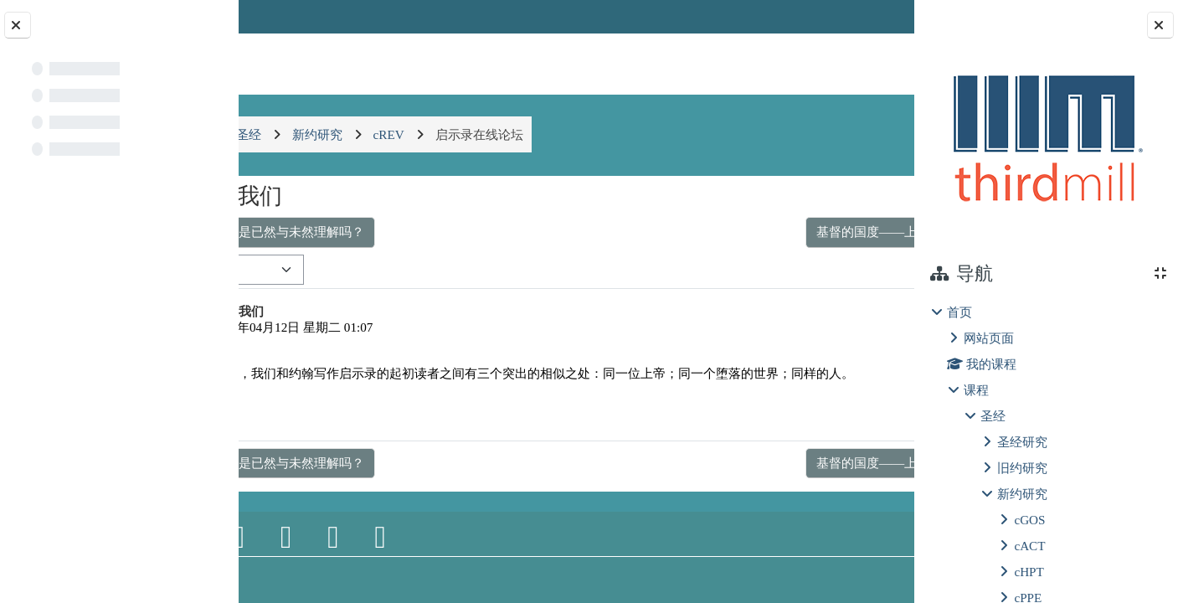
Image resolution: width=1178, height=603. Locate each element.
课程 (976, 390)
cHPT (1028, 571)
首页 (959, 312)
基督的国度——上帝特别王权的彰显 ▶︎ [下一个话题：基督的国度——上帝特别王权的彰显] (771, 231)
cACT (1029, 546)
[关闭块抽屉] (1160, 25)
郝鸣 (326, 327)
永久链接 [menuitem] (797, 432)
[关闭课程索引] (17, 25)
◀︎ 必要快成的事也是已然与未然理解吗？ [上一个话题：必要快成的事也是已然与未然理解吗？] (387, 231)
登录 (871, 16)
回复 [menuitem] (856, 432)
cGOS (1029, 520)
